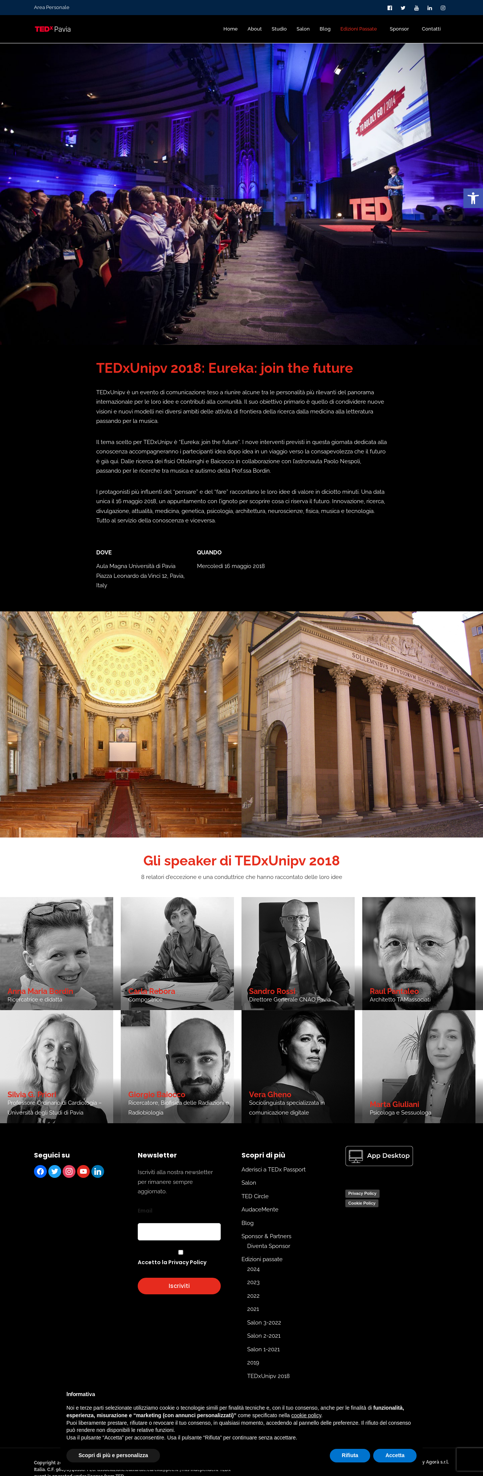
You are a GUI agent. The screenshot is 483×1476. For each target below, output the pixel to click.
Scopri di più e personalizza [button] (113, 1455)
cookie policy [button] (306, 1415)
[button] (473, 198)
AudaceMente (260, 1209)
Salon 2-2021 (263, 1335)
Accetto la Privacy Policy (172, 1262)
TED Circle (255, 1196)
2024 (253, 1269)
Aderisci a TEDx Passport (274, 1169)
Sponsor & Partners (266, 1236)
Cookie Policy (361, 1203)
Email (145, 1210)
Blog (248, 1223)
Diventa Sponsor (268, 1246)
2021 (253, 1309)
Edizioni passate (262, 1259)
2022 (253, 1295)
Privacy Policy (362, 1193)
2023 (253, 1282)
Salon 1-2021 (263, 1349)
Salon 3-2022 (264, 1322)
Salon (249, 1182)
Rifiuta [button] (350, 1455)
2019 (253, 1362)
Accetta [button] (395, 1455)
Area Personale (51, 7)
